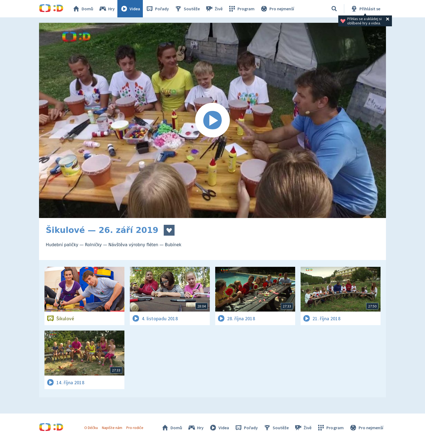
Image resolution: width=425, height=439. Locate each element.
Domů (82, 9)
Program (241, 9)
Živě (214, 9)
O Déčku (91, 427)
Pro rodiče (134, 427)
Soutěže (187, 9)
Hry (107, 9)
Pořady (157, 9)
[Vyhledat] (334, 8)
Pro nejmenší (277, 9)
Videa (130, 9)
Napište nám (112, 427)
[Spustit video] (212, 120)
